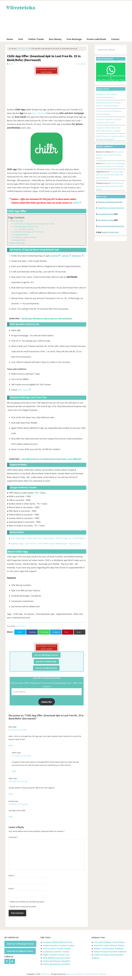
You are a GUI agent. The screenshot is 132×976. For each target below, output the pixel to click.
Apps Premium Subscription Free (111, 226)
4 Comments (82, 64)
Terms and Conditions (26, 229)
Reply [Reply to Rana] (11, 745)
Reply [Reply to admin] (14, 771)
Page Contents (16, 217)
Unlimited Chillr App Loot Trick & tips (29, 232)
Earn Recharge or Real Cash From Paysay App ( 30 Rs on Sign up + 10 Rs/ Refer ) (48, 538)
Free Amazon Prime (105, 214)
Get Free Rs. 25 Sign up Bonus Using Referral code (34, 224)
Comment (13, 837)
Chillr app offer (16, 221)
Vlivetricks (20, 7)
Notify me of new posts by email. (23, 906)
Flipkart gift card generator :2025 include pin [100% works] (109, 186)
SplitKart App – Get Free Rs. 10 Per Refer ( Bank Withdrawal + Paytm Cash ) (46, 543)
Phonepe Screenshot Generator (110, 202)
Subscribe (46, 701)
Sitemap (102, 974)
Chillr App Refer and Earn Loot (26, 226)
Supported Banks (21, 234)
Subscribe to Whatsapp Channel (20, 944)
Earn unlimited (21, 626)
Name (12, 875)
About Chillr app (17, 243)
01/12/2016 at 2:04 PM (17, 730)
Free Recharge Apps (105, 220)
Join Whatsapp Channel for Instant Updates (46, 70)
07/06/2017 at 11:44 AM (18, 804)
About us (70, 974)
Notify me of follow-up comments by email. (27, 902)
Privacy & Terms (91, 974)
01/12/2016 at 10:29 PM (21, 756)
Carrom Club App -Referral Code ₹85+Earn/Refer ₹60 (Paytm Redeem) (110, 174)
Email (11, 888)
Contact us (79, 974)
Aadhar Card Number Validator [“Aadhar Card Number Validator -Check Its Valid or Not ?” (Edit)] (109, 948)
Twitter (75, 202)
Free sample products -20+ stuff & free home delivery (109, 155)
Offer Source (23, 389)
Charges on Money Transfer (25, 237)
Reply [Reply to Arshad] (11, 816)
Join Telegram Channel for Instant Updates (46, 647)
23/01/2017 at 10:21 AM (18, 781)
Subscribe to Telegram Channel (20, 951)
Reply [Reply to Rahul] (11, 794)
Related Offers (20, 240)
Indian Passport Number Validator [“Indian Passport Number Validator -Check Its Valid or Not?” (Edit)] (110, 951)
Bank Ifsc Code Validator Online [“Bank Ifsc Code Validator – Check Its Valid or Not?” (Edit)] (109, 945)
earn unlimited (39, 113)
